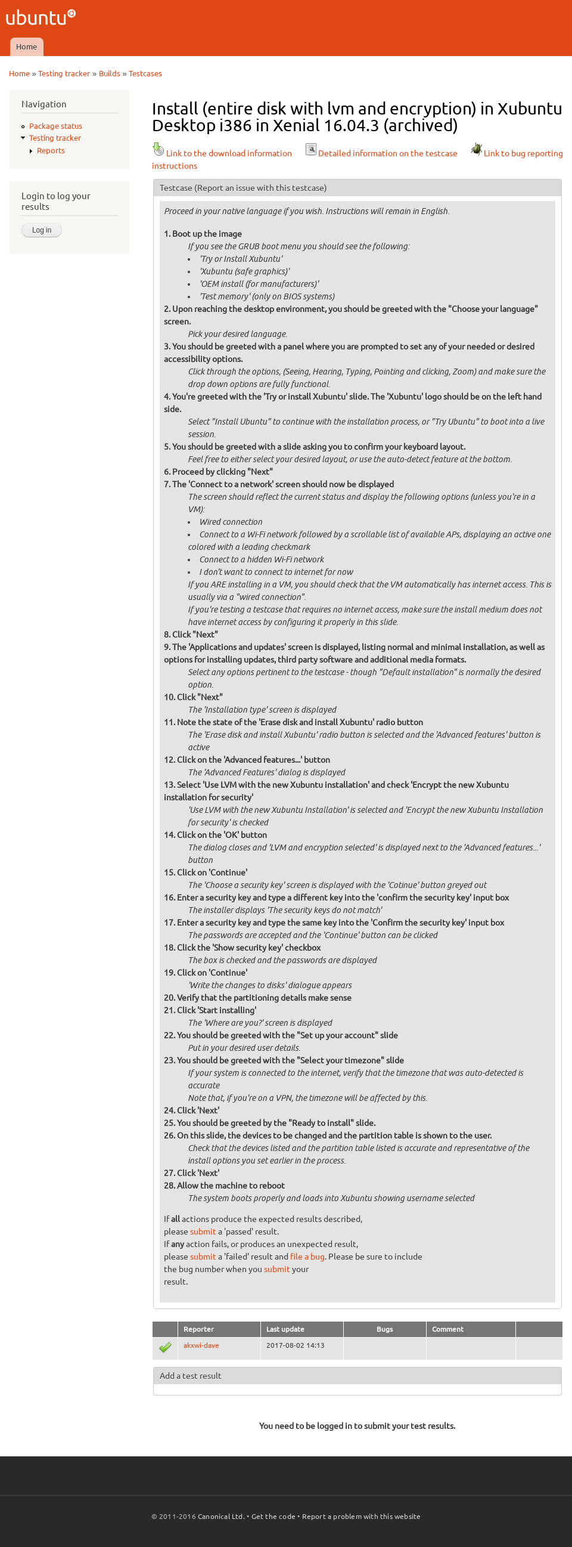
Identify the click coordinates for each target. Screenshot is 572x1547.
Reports (51, 150)
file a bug (307, 1256)
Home (26, 46)
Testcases (145, 73)
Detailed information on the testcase (381, 153)
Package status (55, 126)
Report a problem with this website (361, 1516)
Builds (109, 73)
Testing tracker (64, 73)
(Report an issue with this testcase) (260, 188)
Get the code (273, 1516)
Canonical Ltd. (221, 1516)
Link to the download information (222, 153)
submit (203, 1231)
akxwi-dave (201, 1345)
